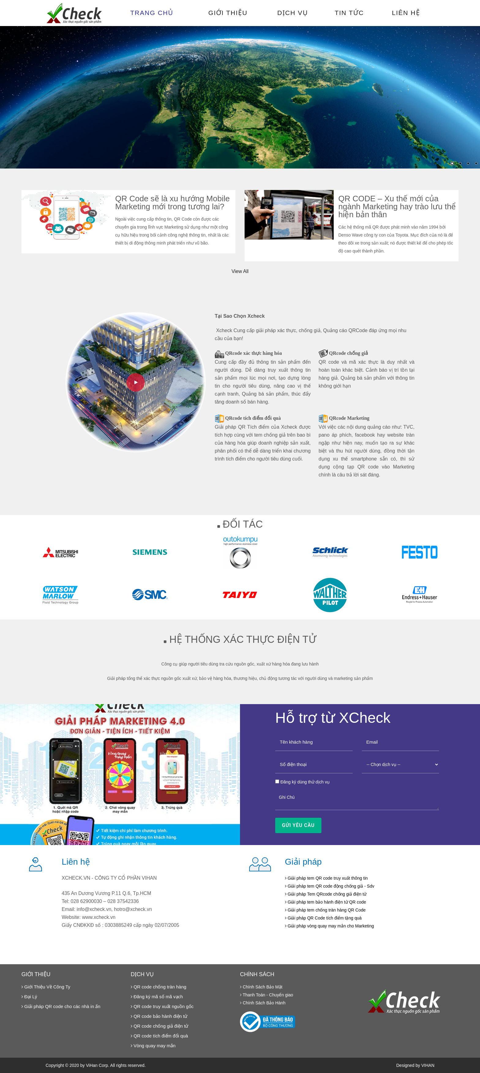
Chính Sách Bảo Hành (262, 1002)
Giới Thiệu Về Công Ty (45, 986)
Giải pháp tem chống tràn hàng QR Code (325, 910)
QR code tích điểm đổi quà (159, 1035)
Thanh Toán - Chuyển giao (266, 994)
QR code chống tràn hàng (158, 986)
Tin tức (349, 12)
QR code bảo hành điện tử (159, 1016)
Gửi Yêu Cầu (298, 825)
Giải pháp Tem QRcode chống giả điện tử (326, 894)
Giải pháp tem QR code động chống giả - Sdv (329, 886)
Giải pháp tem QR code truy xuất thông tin (326, 878)
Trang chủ (151, 12)
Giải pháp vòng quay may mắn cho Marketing (329, 925)
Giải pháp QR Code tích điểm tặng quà (323, 918)
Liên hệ (406, 12)
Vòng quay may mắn (153, 1045)
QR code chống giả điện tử (159, 1026)
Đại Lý (29, 996)
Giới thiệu (227, 12)
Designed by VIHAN (415, 1065)
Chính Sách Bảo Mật (261, 986)
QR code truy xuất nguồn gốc (162, 1006)
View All (240, 271)
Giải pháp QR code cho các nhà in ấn (60, 1006)
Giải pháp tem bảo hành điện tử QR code (325, 902)
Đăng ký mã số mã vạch (157, 996)
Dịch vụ (292, 12)
